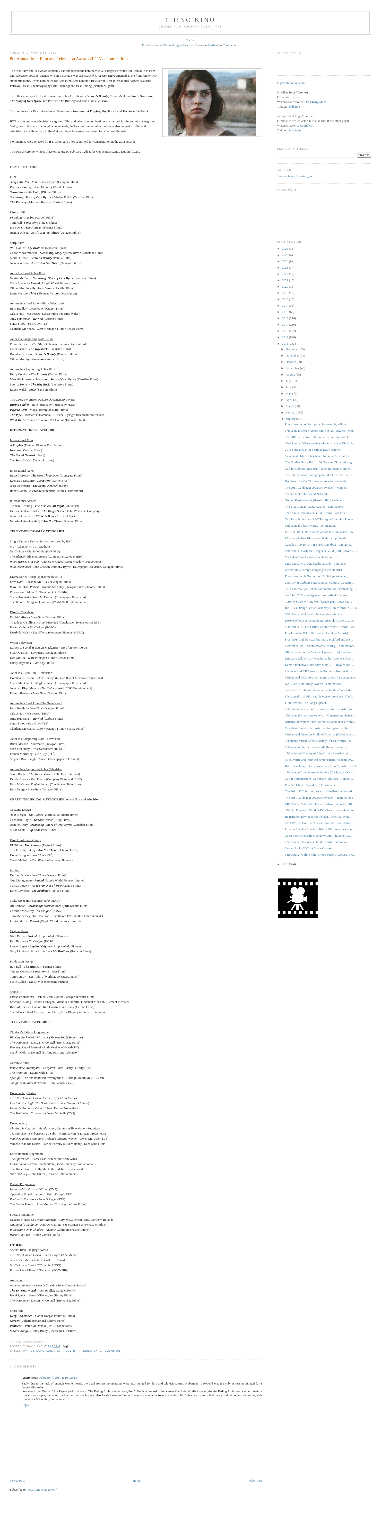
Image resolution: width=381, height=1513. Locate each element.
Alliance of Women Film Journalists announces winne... (320, 722)
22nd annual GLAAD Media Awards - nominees (315, 563)
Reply (25, 1405)
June (289, 387)
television (111, 1350)
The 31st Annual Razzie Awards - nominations (314, 506)
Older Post (255, 1480)
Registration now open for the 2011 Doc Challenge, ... (319, 816)
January (291, 419)
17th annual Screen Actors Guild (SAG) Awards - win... (320, 430)
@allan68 (294, 106)
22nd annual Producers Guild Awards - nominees (316, 842)
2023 (285, 267)
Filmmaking (171, 45)
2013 (285, 331)
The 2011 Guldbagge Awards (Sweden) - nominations (319, 797)
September (293, 368)
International (89, 1350)
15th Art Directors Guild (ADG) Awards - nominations (319, 810)
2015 (285, 318)
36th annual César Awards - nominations (310, 525)
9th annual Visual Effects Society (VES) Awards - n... (319, 741)
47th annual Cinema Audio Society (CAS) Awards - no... (321, 772)
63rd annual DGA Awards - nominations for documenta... (321, 677)
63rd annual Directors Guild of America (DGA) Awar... (320, 734)
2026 (285, 248)
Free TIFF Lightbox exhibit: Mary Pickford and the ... (319, 639)
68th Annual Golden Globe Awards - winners (313, 614)
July (289, 381)
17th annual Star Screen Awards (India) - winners (316, 747)
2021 (285, 280)
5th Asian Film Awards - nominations (308, 557)
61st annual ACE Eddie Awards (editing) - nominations (320, 646)
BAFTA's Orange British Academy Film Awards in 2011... (322, 608)
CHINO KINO (190, 19)
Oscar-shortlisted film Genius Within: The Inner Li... (318, 835)
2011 (285, 343)
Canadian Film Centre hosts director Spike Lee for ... (318, 728)
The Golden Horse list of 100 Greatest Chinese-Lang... (319, 462)
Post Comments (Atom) (42, 1489)
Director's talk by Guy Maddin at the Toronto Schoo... (319, 658)
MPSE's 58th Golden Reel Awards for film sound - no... (320, 532)
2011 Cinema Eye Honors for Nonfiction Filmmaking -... (321, 589)
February (292, 412)
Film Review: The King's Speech (306, 703)
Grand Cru (307, 125)
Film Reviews (151, 45)
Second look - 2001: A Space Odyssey (309, 848)
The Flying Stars (315, 102)
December (293, 349)
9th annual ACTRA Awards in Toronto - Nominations (319, 671)
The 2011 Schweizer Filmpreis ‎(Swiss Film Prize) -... (318, 437)
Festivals (213, 45)
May (289, 393)
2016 (285, 312)
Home (136, 1480)
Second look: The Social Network (306, 494)
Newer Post (17, 1480)
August (291, 374)
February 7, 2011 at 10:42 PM (58, 1377)
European (44, 1350)
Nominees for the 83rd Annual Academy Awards (315, 481)
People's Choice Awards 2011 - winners (310, 785)
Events (199, 45)
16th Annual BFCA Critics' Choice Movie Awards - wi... (320, 627)
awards (28, 1350)
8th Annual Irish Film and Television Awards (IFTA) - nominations (69, 58)
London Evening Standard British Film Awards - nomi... (320, 829)
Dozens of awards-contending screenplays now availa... (320, 620)
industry (69, 1350)
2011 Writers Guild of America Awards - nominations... (320, 823)
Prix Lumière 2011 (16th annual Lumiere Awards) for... (320, 633)
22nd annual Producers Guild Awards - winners (315, 513)
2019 (285, 293)
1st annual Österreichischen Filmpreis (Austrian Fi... (318, 456)
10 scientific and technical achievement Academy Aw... (320, 759)
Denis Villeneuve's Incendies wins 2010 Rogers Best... (319, 665)
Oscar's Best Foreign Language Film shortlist (313, 570)
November (293, 355)
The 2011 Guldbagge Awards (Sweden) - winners (316, 487)
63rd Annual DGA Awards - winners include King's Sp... (320, 443)
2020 (285, 286)
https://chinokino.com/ (291, 83)
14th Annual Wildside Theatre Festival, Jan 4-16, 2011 (319, 804)
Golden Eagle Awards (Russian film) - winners (314, 500)
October (291, 362)
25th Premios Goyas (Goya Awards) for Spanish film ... (320, 709)
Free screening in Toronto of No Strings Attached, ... (318, 576)
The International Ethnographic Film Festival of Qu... (319, 475)
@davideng (295, 130)
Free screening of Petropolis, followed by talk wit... (317, 424)
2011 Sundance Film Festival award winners (313, 449)
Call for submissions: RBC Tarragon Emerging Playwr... (320, 519)
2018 (285, 299)
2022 (285, 274)
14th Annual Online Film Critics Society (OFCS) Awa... (320, 854)
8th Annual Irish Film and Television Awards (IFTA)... (319, 696)
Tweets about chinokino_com (295, 176)
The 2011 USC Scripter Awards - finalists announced (318, 791)
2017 (285, 305)
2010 (285, 864)
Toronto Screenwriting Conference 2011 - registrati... (318, 601)
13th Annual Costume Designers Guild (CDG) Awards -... (321, 551)
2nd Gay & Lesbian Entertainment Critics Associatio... (319, 582)
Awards (187, 45)
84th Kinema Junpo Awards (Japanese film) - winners (319, 652)
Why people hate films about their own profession (316, 538)
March (290, 406)
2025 (285, 255)
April (289, 400)
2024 (285, 261)
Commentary (231, 45)
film (57, 1350)
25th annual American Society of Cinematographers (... (320, 715)
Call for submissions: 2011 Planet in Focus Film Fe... (318, 468)
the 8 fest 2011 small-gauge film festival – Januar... (317, 595)
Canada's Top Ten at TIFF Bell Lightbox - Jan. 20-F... (319, 544)
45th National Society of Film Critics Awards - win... (318, 753)
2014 (285, 324)
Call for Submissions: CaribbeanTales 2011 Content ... (319, 778)
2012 (285, 337)
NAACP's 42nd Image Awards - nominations (313, 684)
